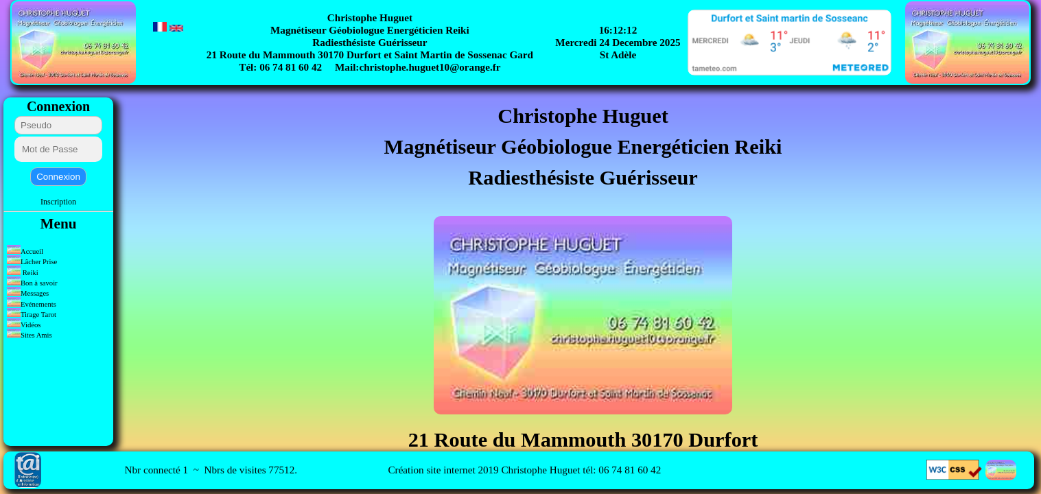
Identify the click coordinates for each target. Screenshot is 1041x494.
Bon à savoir (32, 283)
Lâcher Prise (32, 262)
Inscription (58, 202)
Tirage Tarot (31, 314)
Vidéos (23, 325)
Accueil (25, 251)
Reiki (22, 273)
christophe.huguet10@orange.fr (429, 67)
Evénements (32, 304)
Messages (29, 293)
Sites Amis (29, 335)
